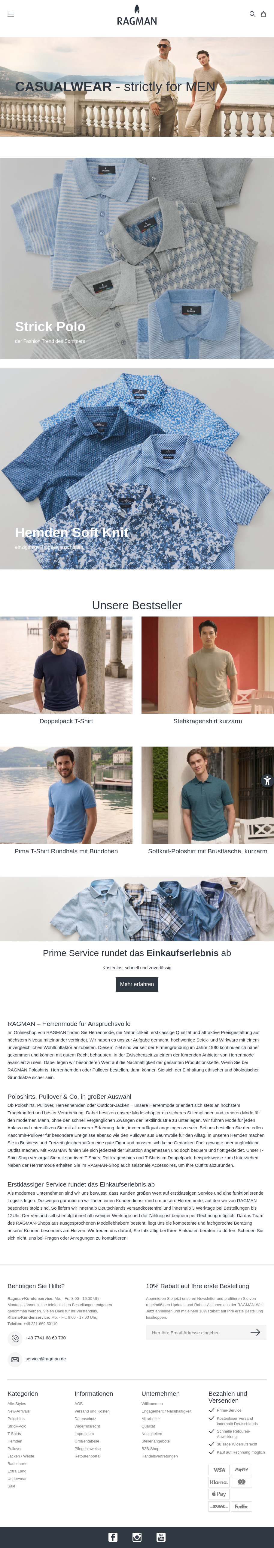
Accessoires (163, 1165)
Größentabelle (87, 1441)
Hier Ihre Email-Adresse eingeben (186, 1332)
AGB (79, 1403)
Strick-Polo (17, 1426)
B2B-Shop (150, 1448)
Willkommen (152, 1403)
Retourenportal (87, 1456)
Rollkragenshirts (119, 1157)
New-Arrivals (19, 1411)
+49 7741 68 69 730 (46, 1337)
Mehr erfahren (137, 984)
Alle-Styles (17, 1403)
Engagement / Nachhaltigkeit (166, 1411)
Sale (11, 1486)
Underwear (17, 1478)
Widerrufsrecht (87, 1426)
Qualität (148, 1426)
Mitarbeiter (151, 1418)
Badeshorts (17, 1463)
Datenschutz (85, 1418)
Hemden (238, 1135)
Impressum (84, 1433)
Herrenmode (101, 1032)
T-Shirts (14, 1433)
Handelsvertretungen (160, 1456)
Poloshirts (25, 1105)
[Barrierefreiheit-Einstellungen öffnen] (267, 780)
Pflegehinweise (88, 1448)
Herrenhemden (71, 1105)
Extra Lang (17, 1471)
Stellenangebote (156, 1441)
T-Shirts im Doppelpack (168, 1157)
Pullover (45, 1105)
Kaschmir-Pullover (26, 1135)
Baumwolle (167, 1135)
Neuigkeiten (152, 1433)
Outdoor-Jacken (113, 1105)
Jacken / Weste (21, 1456)
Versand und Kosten (92, 1411)
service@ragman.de (46, 1358)
